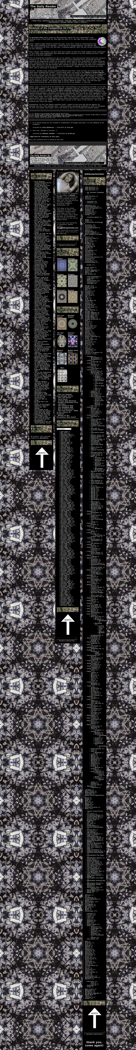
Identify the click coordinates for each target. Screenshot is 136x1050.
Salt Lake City (96, 703)
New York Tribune (93, 847)
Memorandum (89, 792)
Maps (89, 279)
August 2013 (65, 458)
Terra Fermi (62, 399)
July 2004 (64, 575)
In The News (89, 339)
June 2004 (64, 577)
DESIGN (70, 22)
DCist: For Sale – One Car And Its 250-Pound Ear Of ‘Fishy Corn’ (43, 221)
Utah (89, 699)
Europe (93, 731)
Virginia (90, 707)
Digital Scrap (89, 287)
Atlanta (93, 524)
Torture (87, 964)
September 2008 (66, 509)
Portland (94, 651)
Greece (97, 740)
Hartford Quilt (40, 268)
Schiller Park (95, 536)
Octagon (94, 933)
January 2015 (65, 450)
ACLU (87, 197)
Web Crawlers (78, 115)
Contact (100, 166)
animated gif (89, 212)
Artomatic (88, 225)
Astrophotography (91, 227)
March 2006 (65, 549)
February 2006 (66, 550)
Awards (87, 230)
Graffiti (87, 322)
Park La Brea (99, 385)
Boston (93, 571)
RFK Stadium (95, 480)
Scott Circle (95, 482)
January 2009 (65, 503)
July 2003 (64, 590)
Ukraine (93, 783)
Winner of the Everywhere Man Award (66, 416)
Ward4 (93, 492)
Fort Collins (95, 412)
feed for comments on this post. (45, 136)
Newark (93, 610)
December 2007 (66, 521)
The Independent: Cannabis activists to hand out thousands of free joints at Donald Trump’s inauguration (43, 285)
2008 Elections (90, 188)
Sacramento (95, 393)
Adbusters (88, 205)
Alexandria (95, 708)
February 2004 (66, 581)
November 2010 (66, 474)
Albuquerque (95, 612)
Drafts (89, 265)
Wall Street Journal (94, 875)
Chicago (94, 534)
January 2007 (65, 535)
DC (88, 417)
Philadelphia (95, 658)
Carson (97, 375)
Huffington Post (93, 836)
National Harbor (96, 567)
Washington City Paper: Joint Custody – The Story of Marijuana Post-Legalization (43, 206)
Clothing (88, 259)
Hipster (87, 331)
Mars (92, 674)
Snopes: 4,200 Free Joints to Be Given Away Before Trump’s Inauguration (42, 279)
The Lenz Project (65, 410)
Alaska (89, 360)
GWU (92, 448)
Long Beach (99, 383)
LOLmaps (62, 404)
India (93, 750)
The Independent (93, 868)
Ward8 (93, 498)
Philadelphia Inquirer (94, 858)
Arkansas (90, 367)
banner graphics (91, 233)
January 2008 (65, 519)
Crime (87, 268)
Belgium (98, 732)
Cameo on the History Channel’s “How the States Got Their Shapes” (42, 406)
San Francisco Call (94, 864)
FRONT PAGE (36, 21)
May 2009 (64, 498)
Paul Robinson (48, 127)
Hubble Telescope (91, 336)
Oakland (94, 391)
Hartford (94, 416)
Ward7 (93, 496)
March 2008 (65, 517)
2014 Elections (90, 190)
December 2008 (66, 505)
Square (93, 937)
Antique (88, 214)
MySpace (88, 804)
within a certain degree (95, 72)
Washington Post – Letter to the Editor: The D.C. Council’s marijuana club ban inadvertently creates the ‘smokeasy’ (42, 313)
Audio (87, 229)
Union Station (96, 487)
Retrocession (92, 280)
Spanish (88, 945)
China (93, 728)
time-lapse (88, 962)
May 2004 (64, 578)
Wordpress (89, 992)
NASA (87, 806)
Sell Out (64, 115)
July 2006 (64, 543)
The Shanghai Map (65, 407)
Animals (88, 210)
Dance (87, 272)
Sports (87, 948)
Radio (87, 909)
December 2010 (66, 473)
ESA (86, 289)
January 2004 (65, 582)
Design (87, 285)
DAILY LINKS (89, 271)
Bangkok (94, 698)
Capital (87, 247)
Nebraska (90, 600)
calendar (88, 245)
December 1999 (66, 605)
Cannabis (90, 201)
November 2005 (66, 554)
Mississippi (91, 582)
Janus (89, 916)
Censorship (89, 254)
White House (95, 506)
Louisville (94, 548)
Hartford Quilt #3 (41, 265)
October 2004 (65, 571)
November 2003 (66, 585)
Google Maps (89, 316)
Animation (88, 213)
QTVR (87, 908)
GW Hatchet (91, 832)
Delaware (90, 511)
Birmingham (95, 357)
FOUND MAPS (90, 21)
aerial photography (92, 208)
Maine (89, 555)
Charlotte (94, 639)
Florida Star (91, 830)
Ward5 (93, 494)
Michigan (90, 575)
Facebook (88, 291)
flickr (87, 299)
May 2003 (64, 593)
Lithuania (98, 742)
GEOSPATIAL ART (48, 21)
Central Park (101, 626)
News (87, 808)
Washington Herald (94, 883)
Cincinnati (94, 646)
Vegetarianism (90, 972)
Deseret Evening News (95, 827)
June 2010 (64, 481)
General (88, 306)
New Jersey (91, 608)
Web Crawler (66, 116)
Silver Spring (95, 568)
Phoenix (94, 364)
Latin (87, 346)
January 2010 (65, 487)
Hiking (87, 330)
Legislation (91, 278)
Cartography (89, 250)
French (87, 302)
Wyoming (90, 786)
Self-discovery (48, 115)
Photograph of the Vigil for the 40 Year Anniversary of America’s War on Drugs (43, 397)
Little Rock (95, 368)
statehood (88, 950)
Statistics (88, 952)
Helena (93, 599)
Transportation (90, 965)
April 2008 (64, 515)
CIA (92, 711)
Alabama (90, 356)
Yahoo (87, 996)
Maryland (90, 558)
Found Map (89, 300)
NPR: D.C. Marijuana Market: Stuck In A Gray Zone (42, 217)
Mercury (94, 675)
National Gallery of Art (100, 465)
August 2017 (65, 437)
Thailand (90, 696)
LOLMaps (88, 790)
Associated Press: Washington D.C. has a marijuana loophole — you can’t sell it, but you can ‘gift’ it (43, 200)
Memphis (94, 683)
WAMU (89, 876)
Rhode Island (92, 663)
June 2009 (64, 497)
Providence (95, 664)
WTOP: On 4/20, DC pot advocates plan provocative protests (43, 235)
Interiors (88, 343)
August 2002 (65, 603)
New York (90, 614)
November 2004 (66, 570)
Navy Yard (94, 475)
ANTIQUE (63, 22)
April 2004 (64, 579)
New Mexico (91, 611)
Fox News (90, 831)
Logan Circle (95, 455)
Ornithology (89, 897)
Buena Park (95, 372)
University (88, 969)
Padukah (94, 550)
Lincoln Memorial (98, 462)
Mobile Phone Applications (94, 795)
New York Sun (92, 844)
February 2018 (66, 434)
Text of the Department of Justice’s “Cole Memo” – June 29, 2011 (43, 374)
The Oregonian (92, 870)
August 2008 (65, 510)
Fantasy (88, 292)
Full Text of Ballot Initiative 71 (41, 342)
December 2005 (66, 553)
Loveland (94, 413)
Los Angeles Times (94, 839)
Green (87, 324)
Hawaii (89, 526)
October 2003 (65, 586)
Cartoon (88, 251)
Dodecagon (95, 928)
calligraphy (89, 246)
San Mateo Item (92, 866)
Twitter (87, 968)
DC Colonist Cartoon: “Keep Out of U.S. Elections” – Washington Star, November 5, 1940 (42, 391)
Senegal (94, 768)
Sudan (93, 782)
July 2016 (64, 445)
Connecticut (91, 415)
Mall (92, 456)
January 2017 (65, 442)
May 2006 (64, 546)
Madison (94, 722)
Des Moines (95, 543)
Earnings (87, 114)
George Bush (89, 307)
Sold (86, 944)
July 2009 (64, 495)
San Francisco (96, 396)
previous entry (37, 37)
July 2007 (64, 527)
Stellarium (88, 953)
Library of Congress (92, 352)
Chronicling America (92, 257)
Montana (90, 598)
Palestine (94, 763)
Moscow (97, 767)
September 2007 (66, 525)
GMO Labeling (90, 310)
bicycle (87, 237)
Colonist (59, 166)
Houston (94, 694)
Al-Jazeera (91, 813)
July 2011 (64, 463)
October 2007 (65, 523)
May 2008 (64, 514)
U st (92, 486)
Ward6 (93, 495)
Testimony (88, 961)
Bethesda (94, 562)
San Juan (94, 662)
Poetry (87, 903)
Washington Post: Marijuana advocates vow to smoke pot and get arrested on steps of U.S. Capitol (43, 240)
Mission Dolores (97, 403)
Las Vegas (94, 604)
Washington (91, 715)
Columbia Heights (97, 430)
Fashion (88, 293)
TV (86, 966)
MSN (86, 800)
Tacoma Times (92, 867)
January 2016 (65, 447)
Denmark (98, 734)
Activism (88, 199)
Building (88, 243)
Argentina (98, 772)
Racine (93, 723)
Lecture (87, 348)
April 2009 (64, 499)
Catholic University (98, 425)
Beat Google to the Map (93, 234)
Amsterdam (103, 746)
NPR (88, 848)
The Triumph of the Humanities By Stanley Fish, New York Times (43, 411)
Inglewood (98, 379)
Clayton (93, 588)
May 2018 (64, 433)
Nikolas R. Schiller (46, 166)
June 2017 (64, 439)
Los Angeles (95, 373)
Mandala (90, 920)
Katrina (93, 984)
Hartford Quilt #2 (41, 267)
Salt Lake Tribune (93, 863)
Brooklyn (98, 619)
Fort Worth (95, 692)
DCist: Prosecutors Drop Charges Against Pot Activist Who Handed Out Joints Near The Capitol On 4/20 (43, 212)
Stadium (88, 949)
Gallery (87, 303)
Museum (88, 802)
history (87, 332)
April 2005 (64, 563)
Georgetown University (95, 442)
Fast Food (88, 295)
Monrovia (94, 760)
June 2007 (64, 529)
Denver (93, 409)
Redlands (94, 392)
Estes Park (95, 411)
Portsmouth (95, 607)
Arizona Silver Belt (94, 816)
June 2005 (64, 561)
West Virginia (92, 718)
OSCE (87, 900)
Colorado (90, 407)
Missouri (90, 584)
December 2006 (66, 537)
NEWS (75, 21)
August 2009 (65, 494)
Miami (93, 516)
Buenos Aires (101, 774)
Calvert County (96, 563)
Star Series (91, 939)
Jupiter (93, 672)
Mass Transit (89, 791)
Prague (93, 764)
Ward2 (93, 490)
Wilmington (95, 512)
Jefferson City (96, 590)
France (97, 739)
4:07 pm (70, 127)
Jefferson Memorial (98, 460)
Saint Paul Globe (93, 862)
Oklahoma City (96, 648)
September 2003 (66, 587)
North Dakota (92, 642)
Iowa (89, 542)
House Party (89, 335)
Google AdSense (95, 114)
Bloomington (95, 539)
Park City (94, 702)
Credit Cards (89, 267)
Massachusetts (92, 570)
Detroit (93, 576)
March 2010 (65, 485)
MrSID (87, 799)
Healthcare (89, 327)
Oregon (89, 650)
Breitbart (90, 820)
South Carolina (92, 666)
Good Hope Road (97, 444)
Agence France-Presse (95, 811)
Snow (89, 986)
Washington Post (93, 887)
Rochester (94, 636)
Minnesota (90, 578)
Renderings (89, 911)
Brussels (94, 727)
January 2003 (65, 598)
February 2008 (66, 518)
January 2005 (65, 567)
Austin (93, 687)
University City (96, 596)
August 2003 (65, 589)
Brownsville (95, 688)
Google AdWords (91, 314)
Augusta (94, 556)
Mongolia (94, 759)
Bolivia (97, 776)
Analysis (48, 114)
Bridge (87, 242)
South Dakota (92, 668)
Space (89, 671)
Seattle (93, 716)
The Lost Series (64, 397)
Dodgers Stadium (98, 377)
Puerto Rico (91, 660)
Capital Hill (95, 423)
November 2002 (66, 601)
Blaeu (87, 239)
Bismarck (94, 643)
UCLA (97, 388)
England (98, 738)
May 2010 (64, 482)
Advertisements (90, 206)
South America (96, 771)
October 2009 (65, 491)
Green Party (89, 326)
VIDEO (76, 22)
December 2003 (66, 583)
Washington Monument (99, 469)
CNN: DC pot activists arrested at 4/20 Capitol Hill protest (43, 225)
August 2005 (65, 558)
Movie (87, 798)
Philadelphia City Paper (95, 855)
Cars (86, 249)
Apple (87, 219)
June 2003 (64, 591)
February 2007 (66, 534)
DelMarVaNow (92, 826)
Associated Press (93, 817)
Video (87, 973)
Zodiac (87, 998)
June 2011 (64, 465)
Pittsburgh (95, 659)
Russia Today (92, 860)
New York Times (93, 846)
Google (50, 116)
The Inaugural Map (65, 405)
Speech (87, 946)
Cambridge (95, 572)
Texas (89, 686)
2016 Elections (90, 196)
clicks (62, 114)
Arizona (90, 363)
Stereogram (89, 954)
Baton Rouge (95, 552)
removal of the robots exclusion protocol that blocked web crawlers (73, 90)
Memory (90, 921)
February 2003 (66, 597)
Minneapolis (95, 579)
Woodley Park (96, 507)
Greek (87, 323)
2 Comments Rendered (58, 30)
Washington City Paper (95, 878)
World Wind (89, 994)
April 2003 (64, 594)
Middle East (95, 758)
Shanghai (98, 730)
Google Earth (89, 315)
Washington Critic (91, 977)
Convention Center (97, 432)
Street (87, 956)
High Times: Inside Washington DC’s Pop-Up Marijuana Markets (43, 189)
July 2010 (64, 479)
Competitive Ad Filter (78, 114)
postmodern (89, 905)
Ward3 (93, 491)
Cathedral (94, 424)
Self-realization (57, 115)
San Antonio (95, 695)
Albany (93, 615)
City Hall (94, 428)
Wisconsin (91, 720)
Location (88, 354)
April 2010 (64, 483)
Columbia (94, 667)
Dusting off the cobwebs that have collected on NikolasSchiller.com (42, 325)
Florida (89, 514)
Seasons (88, 942)
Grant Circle (95, 447)
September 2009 (66, 493)
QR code (88, 907)
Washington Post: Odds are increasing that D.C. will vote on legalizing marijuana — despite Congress (43, 333)
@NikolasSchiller (94, 174)
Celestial (88, 253)
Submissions (89, 958)
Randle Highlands (97, 478)
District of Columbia (71, 166)
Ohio (89, 644)
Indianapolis (95, 540)
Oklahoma (90, 647)
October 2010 (65, 475)
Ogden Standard (93, 850)
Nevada (89, 603)
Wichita (93, 546)
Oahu (93, 527)
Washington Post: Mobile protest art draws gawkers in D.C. (43, 359)
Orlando (94, 518)
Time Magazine (92, 872)
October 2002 (65, 602)
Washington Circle (97, 499)
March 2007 (65, 533)
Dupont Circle (96, 435)
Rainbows (90, 985)
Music (87, 803)
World (89, 724)
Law (86, 347)
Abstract (90, 913)
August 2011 (65, 462)
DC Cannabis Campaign (95, 192)
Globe (93, 929)
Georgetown (95, 440)
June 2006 (64, 545)
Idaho (89, 530)
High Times (91, 835)
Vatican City (95, 784)
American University (94, 421)
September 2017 (66, 435)
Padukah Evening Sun (95, 851)
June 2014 (64, 453)
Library (87, 351)
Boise (93, 531)
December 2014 (66, 451)
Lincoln (93, 602)
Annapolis (94, 559)
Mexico (93, 756)
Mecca (93, 755)
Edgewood (94, 438)
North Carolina (92, 638)
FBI (86, 296)
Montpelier (95, 706)
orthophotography (91, 899)
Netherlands (99, 743)
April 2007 (64, 531)
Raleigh (93, 640)
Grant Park (99, 535)
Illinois (89, 532)
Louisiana (90, 551)
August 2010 (65, 478)
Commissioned (90, 262)
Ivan (92, 982)
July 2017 (64, 438)
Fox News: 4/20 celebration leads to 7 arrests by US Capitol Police (42, 230)
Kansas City (95, 591)
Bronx (97, 618)
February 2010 (66, 486)
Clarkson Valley (96, 587)
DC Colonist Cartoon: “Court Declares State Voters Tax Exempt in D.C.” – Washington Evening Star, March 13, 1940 (43, 368)
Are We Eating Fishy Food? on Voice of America (42, 351)
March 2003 (65, 595)
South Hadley (96, 574)
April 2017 (64, 441)
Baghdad (98, 752)
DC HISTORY (59, 21)
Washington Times (93, 890)
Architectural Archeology (94, 222)
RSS (95, 166)
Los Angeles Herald (94, 838)
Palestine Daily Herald (95, 852)
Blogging (57, 114)
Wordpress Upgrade (92, 993)
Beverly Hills (95, 371)
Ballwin (93, 586)
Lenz (89, 917)
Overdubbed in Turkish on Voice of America (43, 347)
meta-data (88, 794)
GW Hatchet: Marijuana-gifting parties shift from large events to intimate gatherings (43, 194)
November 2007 (66, 522)
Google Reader (90, 318)
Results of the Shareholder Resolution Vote (43, 339)
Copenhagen (103, 735)
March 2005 (65, 565)
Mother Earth (92, 924)
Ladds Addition (98, 653)
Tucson (93, 365)
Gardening (88, 304)
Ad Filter (37, 114)
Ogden (93, 700)
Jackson (94, 583)
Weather (88, 978)
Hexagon (94, 931)
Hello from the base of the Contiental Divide (43, 418)
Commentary (68, 114)
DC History (89, 274)
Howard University (97, 450)
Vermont (90, 704)
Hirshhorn (98, 458)
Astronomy (89, 226)
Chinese (88, 255)
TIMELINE (68, 21)
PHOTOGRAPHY (54, 22)
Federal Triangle (97, 439)
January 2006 (65, 551)
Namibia (94, 762)
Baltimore (94, 560)
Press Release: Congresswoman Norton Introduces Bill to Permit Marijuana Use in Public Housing (43, 184)
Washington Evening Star (96, 880)
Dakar (97, 770)
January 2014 (65, 454)
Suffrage (90, 283)
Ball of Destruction (66, 409)
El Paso (94, 691)
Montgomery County (98, 564)
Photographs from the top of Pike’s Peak (42, 415)
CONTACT (84, 22)
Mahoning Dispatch (94, 840)
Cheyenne (94, 787)
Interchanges (99, 380)
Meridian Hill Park (97, 471)
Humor (87, 338)
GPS (86, 320)
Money (42, 115)
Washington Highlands (95, 502)
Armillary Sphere (93, 217)
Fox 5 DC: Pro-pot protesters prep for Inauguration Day (41, 263)
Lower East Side (101, 630)
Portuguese (89, 904)
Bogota (101, 779)
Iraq (92, 751)
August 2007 (65, 526)
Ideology (37, 115)
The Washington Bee (94, 871)
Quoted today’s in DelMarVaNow (41, 329)
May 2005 (64, 562)
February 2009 (66, 502)
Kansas (89, 544)
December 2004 (66, 569)
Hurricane (90, 981)
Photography (89, 901)
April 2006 (64, 547)
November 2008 (66, 506)
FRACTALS (100, 21)
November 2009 (66, 490)
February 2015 (66, 449)
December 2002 (66, 599)
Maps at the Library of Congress (67, 412)
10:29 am (71, 133)
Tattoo (87, 960)
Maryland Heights (97, 592)
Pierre (93, 670)
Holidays (88, 334)
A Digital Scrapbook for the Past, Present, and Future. (81, 163)
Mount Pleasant (96, 474)
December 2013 (66, 455)
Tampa (93, 522)
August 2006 (65, 542)
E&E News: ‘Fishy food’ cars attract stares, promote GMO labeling (43, 355)
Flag (86, 298)
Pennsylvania (92, 655)
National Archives (91, 807)
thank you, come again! (94, 1044)
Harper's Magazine (93, 834)
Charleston (95, 719)
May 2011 (64, 466)
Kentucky (90, 547)
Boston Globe (92, 819)
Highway (88, 328)
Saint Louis (95, 595)
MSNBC (89, 842)
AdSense (43, 114)
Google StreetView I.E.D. (68, 402)
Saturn (93, 678)
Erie (92, 656)
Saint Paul (94, 580)
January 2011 (65, 471)
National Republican (94, 843)
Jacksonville (95, 515)
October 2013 (65, 457)
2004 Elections (90, 187)
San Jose (94, 405)
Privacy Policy (82, 166)
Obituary (88, 895)
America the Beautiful (42, 413)
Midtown (102, 632)
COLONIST (81, 21)
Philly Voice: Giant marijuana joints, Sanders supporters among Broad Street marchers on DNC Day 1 (43, 299)
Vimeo (87, 974)
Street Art (88, 957)
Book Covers (89, 241)
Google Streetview (91, 319)
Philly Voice (91, 859)
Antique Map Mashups (67, 401)
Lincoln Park (95, 454)
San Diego (94, 395)
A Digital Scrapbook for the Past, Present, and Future (88, 16)
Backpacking (89, 231)
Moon (93, 676)
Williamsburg (103, 620)
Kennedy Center (96, 452)
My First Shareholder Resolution (42, 345)
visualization (89, 976)
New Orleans (95, 554)
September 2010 (66, 477)
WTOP (89, 892)
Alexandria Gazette (94, 815)
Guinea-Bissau (96, 748)
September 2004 (66, 573)
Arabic (87, 221)
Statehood (90, 282)
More (93, 932)
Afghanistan (95, 726)
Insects (87, 340)
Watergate (94, 504)
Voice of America (93, 874)
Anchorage (95, 361)
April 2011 (64, 467)
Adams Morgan (96, 419)
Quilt (89, 925)
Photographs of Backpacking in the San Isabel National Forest (43, 422)
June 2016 (64, 446)
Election (88, 288)
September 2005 (66, 557)
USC (96, 389)
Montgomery (95, 359)
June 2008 (64, 513)
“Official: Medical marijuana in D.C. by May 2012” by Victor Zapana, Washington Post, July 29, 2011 (42, 384)
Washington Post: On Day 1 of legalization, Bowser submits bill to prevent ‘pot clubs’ (43, 319)
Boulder (94, 408)
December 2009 (66, 489)
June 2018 (64, 431)
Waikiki (97, 528)
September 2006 (66, 541)
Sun (92, 679)
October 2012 (65, 461)
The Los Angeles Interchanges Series (65, 395)
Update (87, 970)
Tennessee (91, 682)
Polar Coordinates (97, 935)
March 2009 (65, 501)
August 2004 (65, 574)
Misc (89, 923)
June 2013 (64, 459)
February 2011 (66, 470)
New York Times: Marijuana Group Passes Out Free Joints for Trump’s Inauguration (43, 257)
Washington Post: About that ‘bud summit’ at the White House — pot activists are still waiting (43, 305)
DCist (89, 824)
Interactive (89, 342)
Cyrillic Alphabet (91, 270)
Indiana (89, 538)
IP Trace (88, 344)
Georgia (90, 523)
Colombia (98, 778)
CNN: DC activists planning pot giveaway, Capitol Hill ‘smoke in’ (43, 246)
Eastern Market (96, 436)
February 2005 (66, 566)
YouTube (88, 997)
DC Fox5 (90, 823)
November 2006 (66, 538)
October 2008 (65, 507)
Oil (86, 896)
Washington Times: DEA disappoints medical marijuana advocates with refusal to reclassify (43, 292)
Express (94, 888)
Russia (93, 766)
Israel (93, 754)
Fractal (89, 915)
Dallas (93, 690)
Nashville (94, 684)
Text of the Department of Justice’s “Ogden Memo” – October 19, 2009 (43, 378)
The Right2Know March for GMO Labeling (43, 362)
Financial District (98, 398)
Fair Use (90, 166)
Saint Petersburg (97, 519)
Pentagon (94, 712)
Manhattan (98, 623)
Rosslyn (94, 714)
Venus (93, 680)
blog (53, 114)
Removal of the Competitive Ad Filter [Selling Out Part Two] (65, 28)
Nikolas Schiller (49, 133)
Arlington (94, 710)
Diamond (94, 927)
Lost (88, 919)
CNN (88, 822)
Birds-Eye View (90, 238)
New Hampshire (92, 606)
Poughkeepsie (96, 635)
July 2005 (64, 559)
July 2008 (64, 511)
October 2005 (65, 555)
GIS (86, 308)
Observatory (95, 476)
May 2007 (64, 530)
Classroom (89, 258)
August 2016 (65, 443)
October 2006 (65, 539)
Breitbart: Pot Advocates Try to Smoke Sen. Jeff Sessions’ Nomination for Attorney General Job (42, 273)
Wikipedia (88, 990)
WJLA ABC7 (91, 891)
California (90, 369)
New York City (96, 616)
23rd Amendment (93, 276)
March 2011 (65, 469)
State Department (97, 483)
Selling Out (71, 115)
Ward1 (93, 488)
